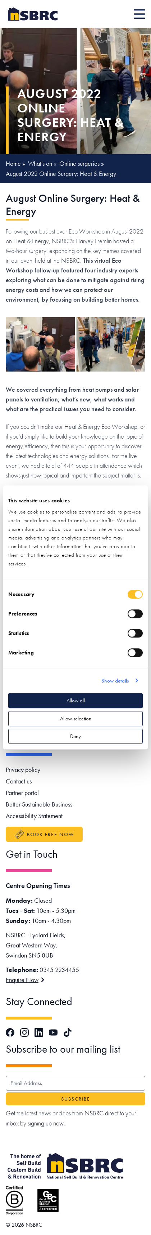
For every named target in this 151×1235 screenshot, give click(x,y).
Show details (115, 680)
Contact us (19, 781)
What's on (40, 163)
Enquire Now (25, 980)
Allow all (76, 700)
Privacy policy (23, 769)
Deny (75, 736)
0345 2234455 (59, 969)
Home (13, 163)
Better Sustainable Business (39, 804)
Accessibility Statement (34, 816)
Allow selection (75, 718)
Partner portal (22, 792)
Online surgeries (79, 163)
